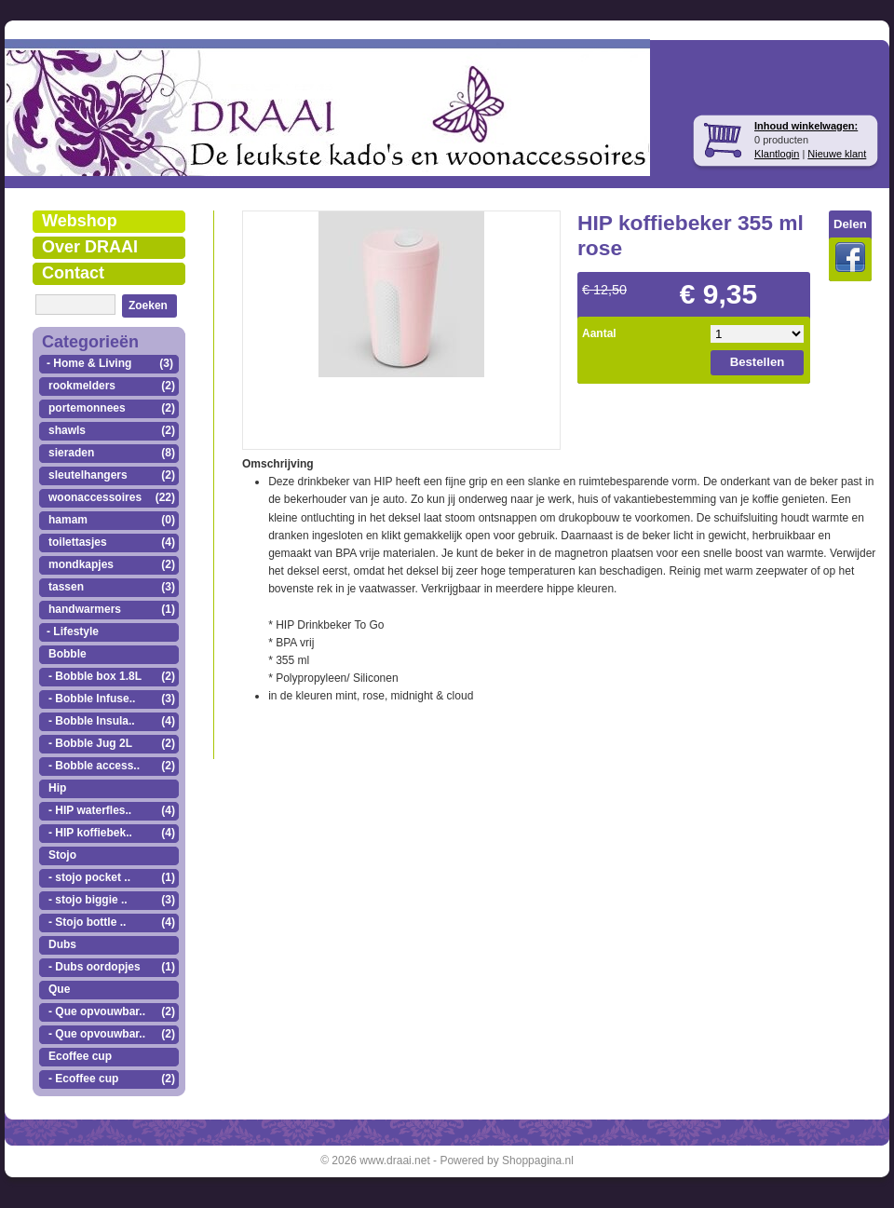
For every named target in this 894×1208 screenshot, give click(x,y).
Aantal (599, 333)
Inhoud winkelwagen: (806, 125)
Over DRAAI (90, 247)
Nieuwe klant (836, 153)
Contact (73, 273)
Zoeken (148, 305)
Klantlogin (776, 153)
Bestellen (757, 362)
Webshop (79, 220)
